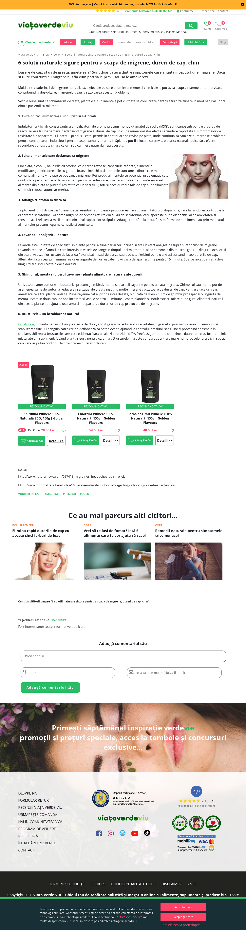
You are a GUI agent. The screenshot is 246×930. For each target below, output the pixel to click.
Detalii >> (56, 441)
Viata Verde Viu (28, 54)
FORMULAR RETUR (33, 801)
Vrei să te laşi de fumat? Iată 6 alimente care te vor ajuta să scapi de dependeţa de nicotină (115, 533)
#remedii (69, 494)
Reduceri (68, 42)
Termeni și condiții (67, 885)
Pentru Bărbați (145, 42)
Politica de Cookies (128, 917)
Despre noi (206, 11)
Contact (223, 11)
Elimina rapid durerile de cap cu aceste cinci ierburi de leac (40, 533)
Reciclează (28, 837)
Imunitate (124, 42)
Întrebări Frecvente (37, 844)
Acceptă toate (183, 907)
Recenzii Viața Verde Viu (40, 809)
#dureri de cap (29, 494)
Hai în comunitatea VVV (40, 823)
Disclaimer (171, 885)
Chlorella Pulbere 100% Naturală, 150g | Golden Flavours (96, 418)
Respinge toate (183, 917)
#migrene (52, 494)
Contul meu (186, 11)
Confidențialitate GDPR (133, 885)
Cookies (97, 885)
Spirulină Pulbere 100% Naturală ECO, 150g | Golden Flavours (42, 418)
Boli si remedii (23, 525)
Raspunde (59, 620)
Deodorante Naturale (110, 32)
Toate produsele (36, 42)
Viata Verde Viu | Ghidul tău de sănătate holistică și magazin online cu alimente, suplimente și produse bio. (130, 896)
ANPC (192, 885)
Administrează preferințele (180, 925)
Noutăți (88, 42)
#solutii (86, 494)
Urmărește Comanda (37, 816)
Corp (87, 525)
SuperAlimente (149, 32)
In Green (132, 32)
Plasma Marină (176, 32)
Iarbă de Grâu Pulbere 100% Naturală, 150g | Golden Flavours (150, 418)
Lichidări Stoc (195, 42)
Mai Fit (106, 42)
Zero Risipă (170, 42)
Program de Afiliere (37, 830)
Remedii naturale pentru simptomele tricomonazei (188, 533)
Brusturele (26, 324)
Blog (223, 42)
